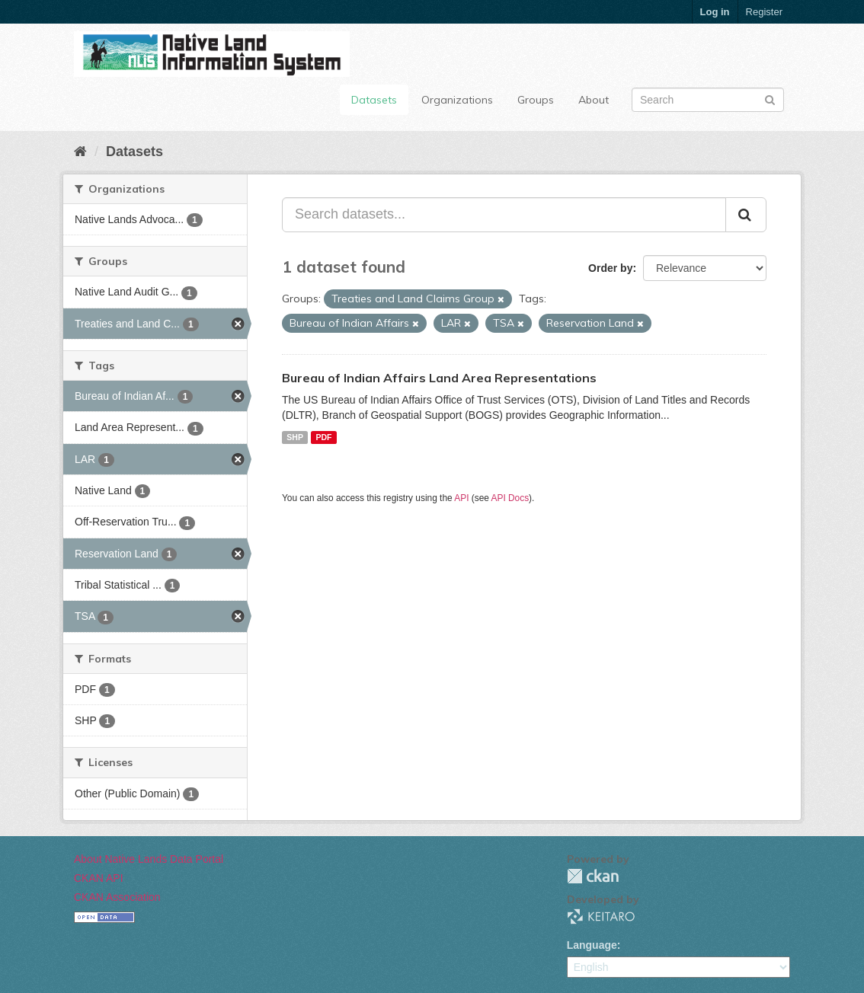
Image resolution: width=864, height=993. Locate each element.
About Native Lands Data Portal (148, 859)
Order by (610, 268)
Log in (715, 12)
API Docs (510, 498)
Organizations (457, 100)
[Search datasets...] (504, 214)
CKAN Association (117, 897)
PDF (323, 437)
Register (764, 12)
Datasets (374, 100)
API (461, 498)
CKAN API (98, 878)
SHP (294, 437)
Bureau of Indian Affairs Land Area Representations (439, 377)
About (593, 100)
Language (592, 945)
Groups (535, 100)
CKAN (593, 876)
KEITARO (601, 916)
